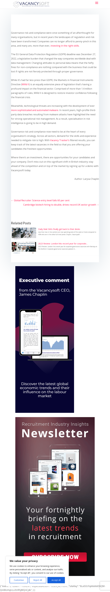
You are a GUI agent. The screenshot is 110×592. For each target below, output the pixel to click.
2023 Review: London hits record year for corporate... (63, 243)
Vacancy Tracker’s (59, 140)
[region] (37, 571)
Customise (19, 580)
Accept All (56, 580)
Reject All (37, 580)
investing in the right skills (65, 45)
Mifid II (25, 84)
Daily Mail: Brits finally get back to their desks (59, 229)
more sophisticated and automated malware (34, 110)
